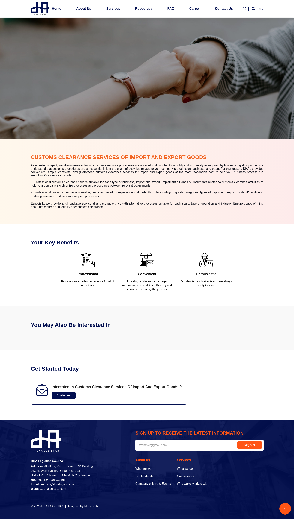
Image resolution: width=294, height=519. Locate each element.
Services (113, 8)
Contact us (224, 8)
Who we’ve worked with (192, 483)
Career (194, 8)
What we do (185, 468)
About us (83, 8)
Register (249, 445)
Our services (185, 476)
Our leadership (145, 476)
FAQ (170, 8)
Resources (143, 8)
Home (56, 8)
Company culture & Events (153, 483)
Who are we (143, 468)
